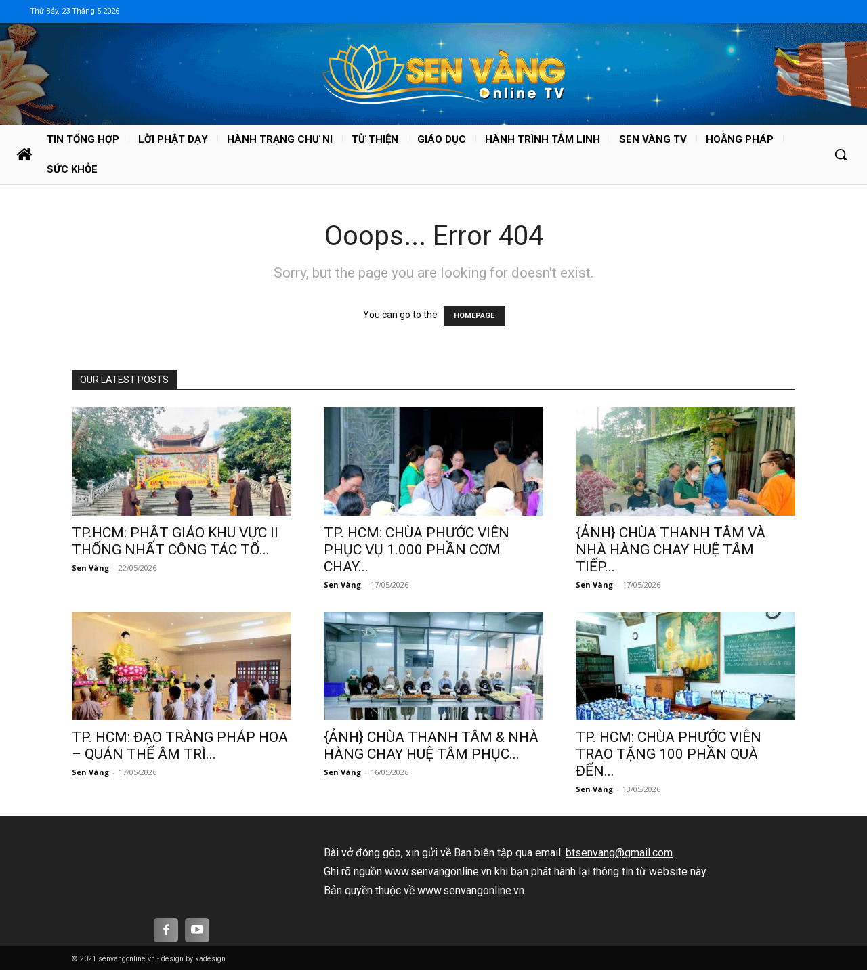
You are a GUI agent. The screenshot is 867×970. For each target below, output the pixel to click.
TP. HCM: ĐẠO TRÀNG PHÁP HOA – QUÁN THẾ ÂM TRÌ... (180, 745)
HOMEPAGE (474, 315)
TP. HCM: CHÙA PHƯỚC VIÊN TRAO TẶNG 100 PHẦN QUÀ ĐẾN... (668, 754)
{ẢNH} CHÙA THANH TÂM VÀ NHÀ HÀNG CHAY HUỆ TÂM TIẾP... (670, 550)
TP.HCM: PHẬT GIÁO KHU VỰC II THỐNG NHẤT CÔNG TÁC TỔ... (175, 541)
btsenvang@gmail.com (619, 852)
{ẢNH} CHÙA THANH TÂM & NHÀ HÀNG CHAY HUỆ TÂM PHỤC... (431, 745)
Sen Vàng (90, 568)
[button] (840, 154)
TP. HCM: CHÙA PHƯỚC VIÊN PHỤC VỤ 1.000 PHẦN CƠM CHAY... (416, 550)
